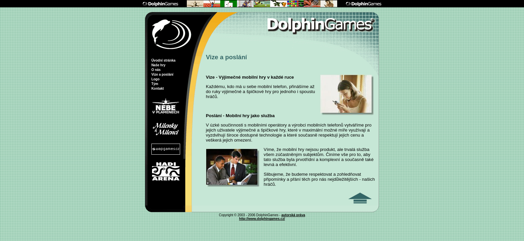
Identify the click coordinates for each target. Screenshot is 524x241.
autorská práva (293, 215)
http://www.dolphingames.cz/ (262, 219)
